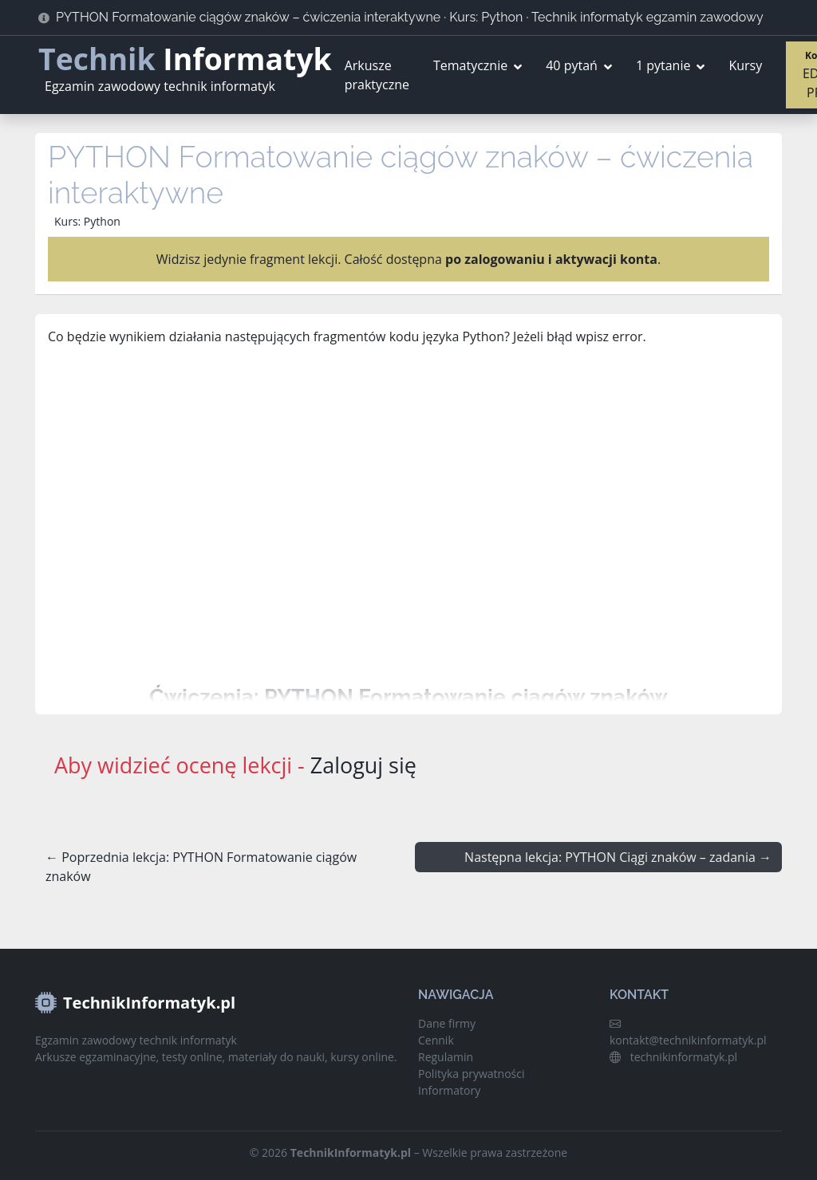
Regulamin (445, 1056)
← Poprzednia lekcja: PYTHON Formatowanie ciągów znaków (201, 866)
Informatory (449, 1090)
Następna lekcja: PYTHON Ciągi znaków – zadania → (618, 857)
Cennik (436, 1040)
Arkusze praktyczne (377, 75)
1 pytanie (663, 65)
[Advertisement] (408, 515)
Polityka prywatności (471, 1073)
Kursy (745, 65)
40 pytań (572, 65)
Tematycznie (470, 65)
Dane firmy (447, 1023)
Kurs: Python (87, 221)
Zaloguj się (363, 765)
